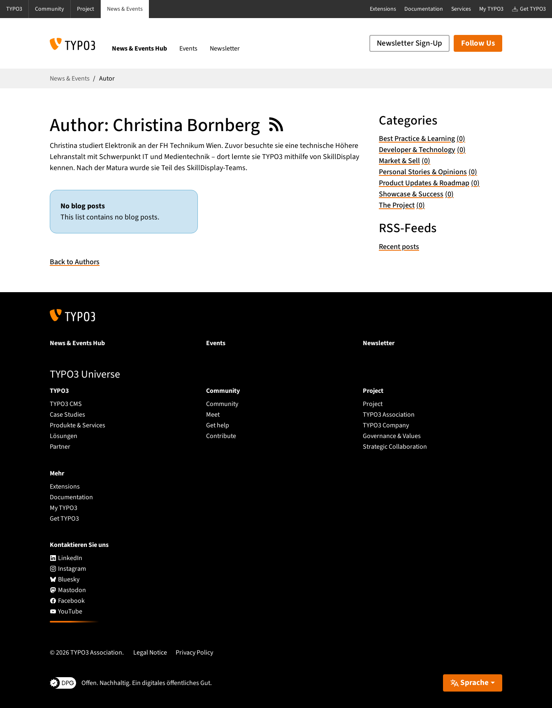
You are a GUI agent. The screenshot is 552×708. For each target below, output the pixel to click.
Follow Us (478, 43)
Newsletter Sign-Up (409, 43)
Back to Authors (75, 262)
